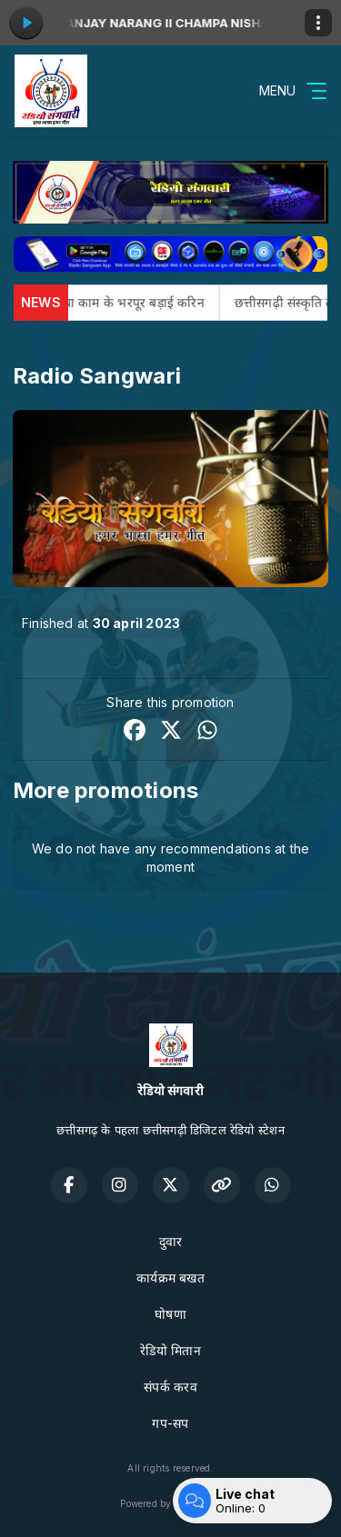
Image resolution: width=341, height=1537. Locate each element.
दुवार (171, 1241)
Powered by (170, 1503)
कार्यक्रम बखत (170, 1277)
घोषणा (170, 1314)
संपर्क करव (170, 1386)
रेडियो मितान (170, 1350)
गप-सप (170, 1423)
